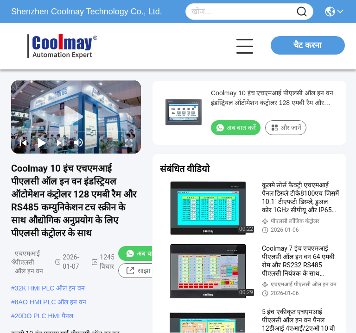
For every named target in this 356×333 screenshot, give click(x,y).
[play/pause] (41, 142)
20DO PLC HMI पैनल (44, 316)
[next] (60, 142)
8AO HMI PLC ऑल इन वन (50, 302)
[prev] (23, 142)
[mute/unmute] (79, 142)
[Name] (301, 12)
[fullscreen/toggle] (129, 142)
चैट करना (307, 45)
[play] (76, 117)
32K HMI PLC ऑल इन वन (50, 288)
